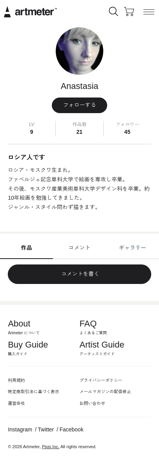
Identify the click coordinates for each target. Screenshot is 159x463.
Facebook (71, 429)
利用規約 (16, 380)
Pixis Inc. (51, 446)
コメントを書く (79, 274)
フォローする (79, 105)
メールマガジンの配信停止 (105, 391)
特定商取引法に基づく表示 (33, 391)
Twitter (46, 429)
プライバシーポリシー (101, 380)
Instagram (20, 429)
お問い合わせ (92, 403)
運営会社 (16, 403)
